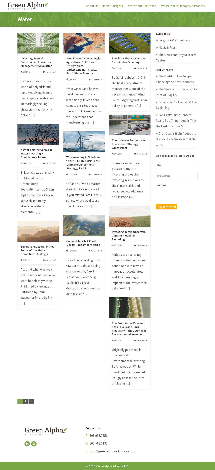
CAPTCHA (161, 185)
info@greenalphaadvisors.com (112, 451)
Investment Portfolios (141, 6)
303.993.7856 (99, 435)
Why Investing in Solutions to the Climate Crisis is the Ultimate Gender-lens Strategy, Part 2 (83, 162)
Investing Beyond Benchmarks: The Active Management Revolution (36, 62)
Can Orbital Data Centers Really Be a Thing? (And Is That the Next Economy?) (176, 120)
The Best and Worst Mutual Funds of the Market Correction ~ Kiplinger (38, 250)
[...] (32, 115)
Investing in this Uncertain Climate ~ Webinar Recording (129, 235)
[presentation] (178, 195)
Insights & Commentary (174, 40)
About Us (92, 6)
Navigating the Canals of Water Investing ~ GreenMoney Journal (36, 153)
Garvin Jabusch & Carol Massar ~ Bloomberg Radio (83, 243)
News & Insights (112, 6)
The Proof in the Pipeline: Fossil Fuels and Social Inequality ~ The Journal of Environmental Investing (129, 328)
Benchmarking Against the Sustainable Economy (129, 60)
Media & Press (167, 47)
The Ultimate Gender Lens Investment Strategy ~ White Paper (128, 144)
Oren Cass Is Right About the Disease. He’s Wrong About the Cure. (176, 139)
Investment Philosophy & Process (182, 6)
